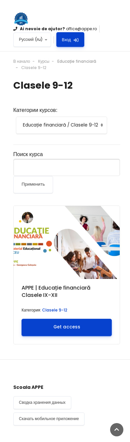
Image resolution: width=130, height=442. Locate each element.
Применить (33, 184)
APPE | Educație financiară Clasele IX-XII (56, 291)
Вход (70, 40)
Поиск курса (28, 154)
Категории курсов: (35, 110)
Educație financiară (76, 61)
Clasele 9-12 (33, 67)
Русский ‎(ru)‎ (31, 39)
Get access (66, 327)
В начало (21, 61)
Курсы (43, 61)
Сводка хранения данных (42, 402)
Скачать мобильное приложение (49, 418)
